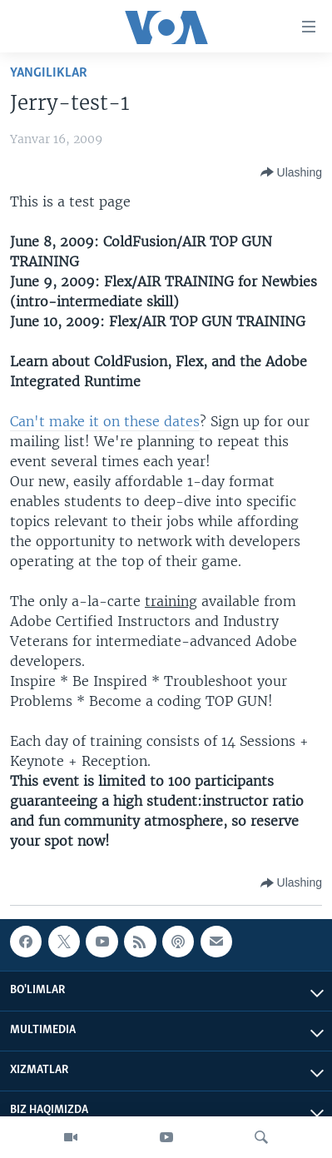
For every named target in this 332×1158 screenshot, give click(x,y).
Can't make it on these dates (105, 421)
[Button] (291, 172)
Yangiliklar (48, 73)
